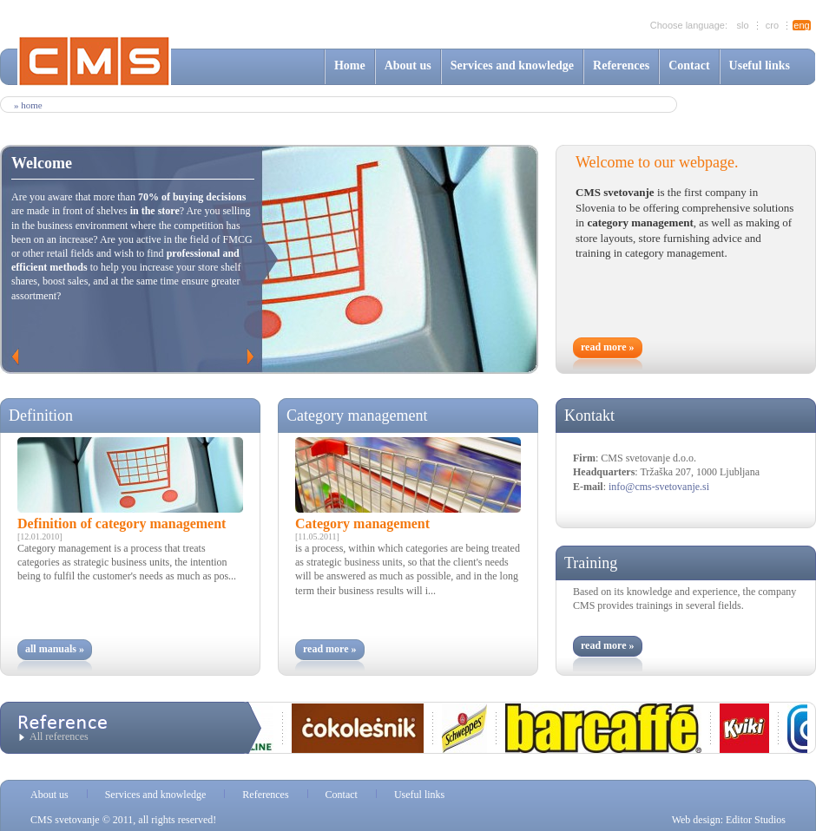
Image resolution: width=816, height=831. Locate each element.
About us (408, 65)
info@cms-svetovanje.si (659, 487)
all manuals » (54, 649)
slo (742, 25)
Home (349, 65)
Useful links (759, 65)
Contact (688, 65)
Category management (356, 415)
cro (772, 25)
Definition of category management (121, 523)
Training (590, 563)
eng (801, 25)
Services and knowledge (512, 65)
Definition (41, 415)
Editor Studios (756, 820)
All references (59, 736)
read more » (608, 347)
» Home (28, 105)
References (621, 65)
